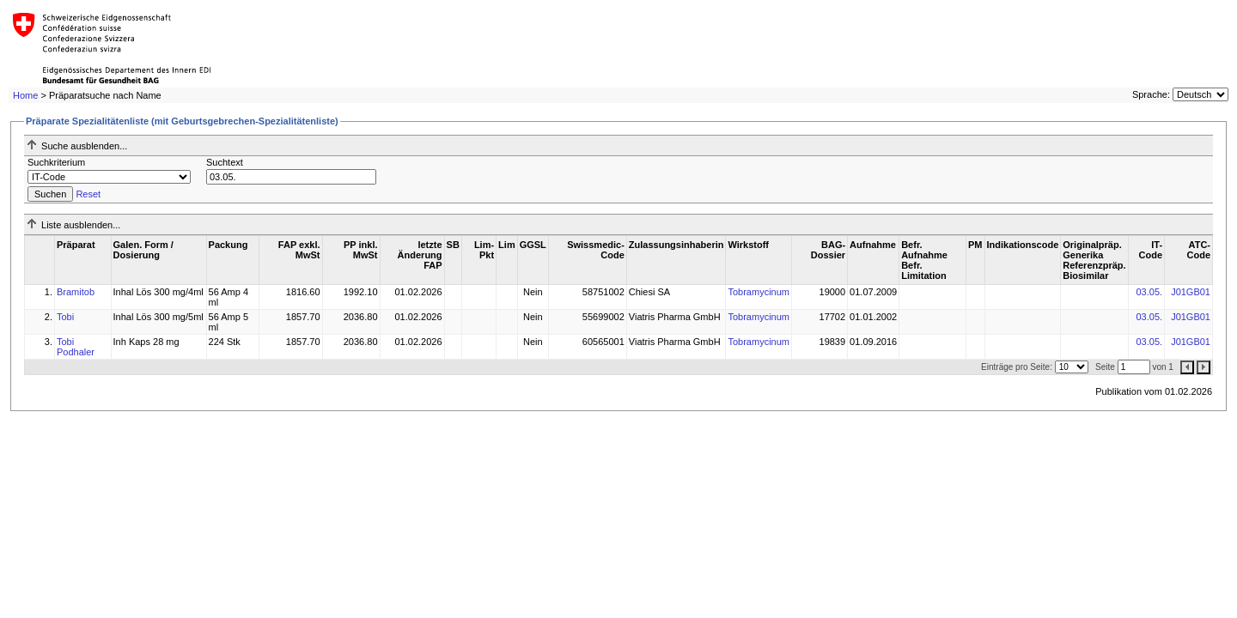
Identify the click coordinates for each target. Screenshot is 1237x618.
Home (25, 95)
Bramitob (75, 292)
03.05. (1149, 292)
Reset (88, 194)
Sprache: (1151, 94)
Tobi (65, 317)
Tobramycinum (758, 292)
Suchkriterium (56, 162)
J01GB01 (1190, 292)
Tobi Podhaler (75, 346)
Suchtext (224, 162)
